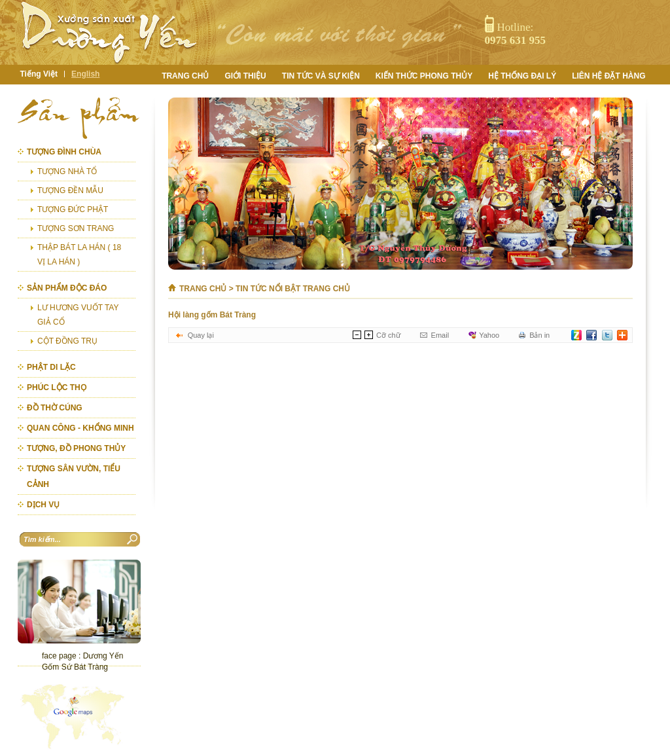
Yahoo (489, 335)
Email (440, 335)
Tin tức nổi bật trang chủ (293, 288)
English (85, 74)
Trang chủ (202, 288)
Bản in (539, 335)
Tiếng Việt (39, 74)
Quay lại (201, 335)
